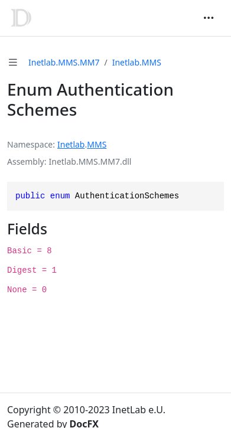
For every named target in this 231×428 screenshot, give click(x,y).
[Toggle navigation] (208, 17)
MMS (96, 144)
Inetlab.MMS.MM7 (63, 62)
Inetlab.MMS (136, 62)
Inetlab (70, 144)
